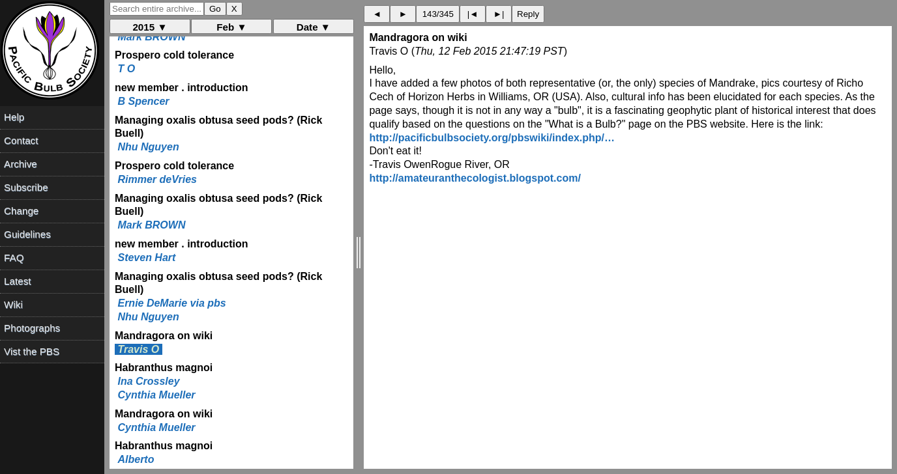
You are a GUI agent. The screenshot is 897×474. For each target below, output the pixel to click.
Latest (17, 280)
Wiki (13, 304)
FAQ (13, 257)
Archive (20, 163)
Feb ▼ (231, 27)
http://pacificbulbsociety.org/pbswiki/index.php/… (492, 137)
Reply (528, 14)
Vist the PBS (31, 351)
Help (14, 116)
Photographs (32, 327)
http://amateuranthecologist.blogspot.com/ (474, 178)
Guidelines (27, 234)
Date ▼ (314, 27)
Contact (21, 140)
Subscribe (26, 187)
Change (21, 210)
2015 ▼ (149, 27)
